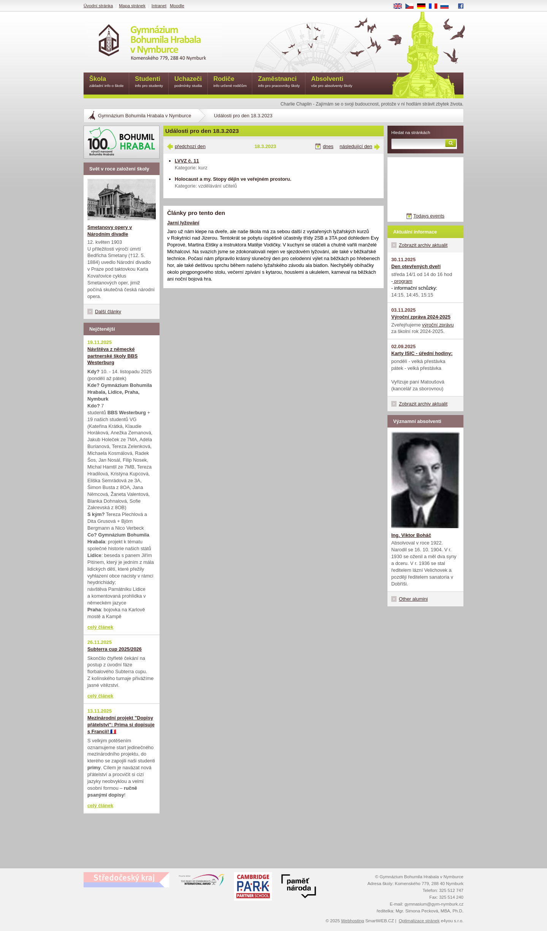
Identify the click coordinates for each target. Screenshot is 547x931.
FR (435, 6)
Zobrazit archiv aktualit (423, 245)
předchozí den (190, 146)
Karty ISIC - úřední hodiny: (421, 353)
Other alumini (413, 599)
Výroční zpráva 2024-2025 (421, 317)
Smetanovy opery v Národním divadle (109, 230)
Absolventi (332, 82)
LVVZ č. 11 (187, 161)
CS (412, 6)
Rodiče (230, 82)
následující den (356, 146)
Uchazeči (188, 82)
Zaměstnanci (279, 82)
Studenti (149, 82)
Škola (106, 82)
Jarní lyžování (183, 223)
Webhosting (352, 920)
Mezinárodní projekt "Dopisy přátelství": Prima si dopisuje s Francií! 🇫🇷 (121, 724)
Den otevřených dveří (416, 266)
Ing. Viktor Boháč (411, 535)
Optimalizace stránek (419, 920)
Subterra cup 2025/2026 (114, 649)
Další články (108, 311)
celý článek (100, 627)
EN (400, 6)
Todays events (428, 216)
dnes (328, 146)
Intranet (159, 5)
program (402, 281)
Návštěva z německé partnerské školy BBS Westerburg (112, 356)
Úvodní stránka (98, 5)
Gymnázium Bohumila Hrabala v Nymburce (144, 115)
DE (424, 6)
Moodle (177, 5)
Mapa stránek (132, 5)
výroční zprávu (438, 325)
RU (447, 6)
